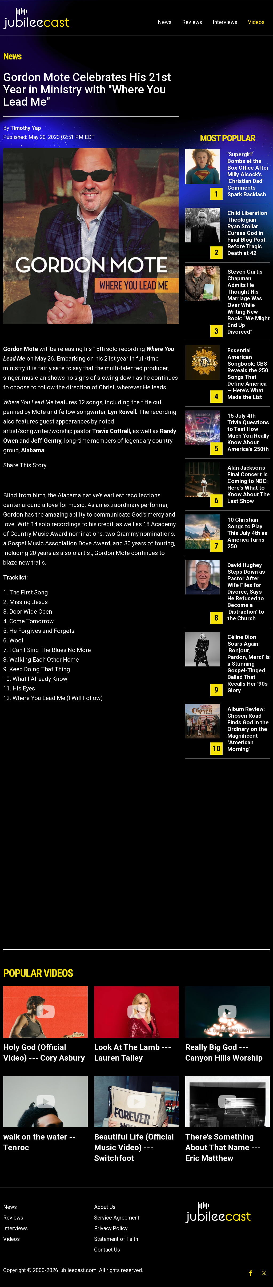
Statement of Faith (116, 1239)
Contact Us (107, 1249)
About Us (104, 1207)
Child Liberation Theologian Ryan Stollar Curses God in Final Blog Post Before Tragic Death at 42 (247, 233)
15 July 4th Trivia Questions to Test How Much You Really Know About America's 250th (248, 432)
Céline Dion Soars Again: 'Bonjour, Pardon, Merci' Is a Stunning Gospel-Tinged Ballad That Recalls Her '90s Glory (248, 664)
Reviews (192, 22)
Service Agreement (116, 1217)
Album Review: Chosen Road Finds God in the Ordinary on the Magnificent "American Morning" (248, 729)
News (164, 22)
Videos (256, 22)
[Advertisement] (227, 100)
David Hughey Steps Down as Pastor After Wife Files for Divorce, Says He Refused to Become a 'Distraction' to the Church (246, 592)
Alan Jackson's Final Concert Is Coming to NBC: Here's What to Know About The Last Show (248, 484)
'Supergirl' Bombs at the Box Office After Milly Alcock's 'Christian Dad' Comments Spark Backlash (248, 174)
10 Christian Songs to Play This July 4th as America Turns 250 (247, 533)
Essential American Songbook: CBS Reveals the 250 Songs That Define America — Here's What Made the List (247, 373)
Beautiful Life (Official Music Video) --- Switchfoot (134, 1147)
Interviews (225, 22)
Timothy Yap (25, 128)
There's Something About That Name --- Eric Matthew (223, 1147)
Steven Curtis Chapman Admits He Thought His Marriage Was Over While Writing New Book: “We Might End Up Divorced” (248, 302)
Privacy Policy (110, 1228)
